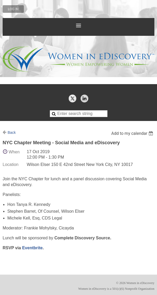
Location (11, 164)
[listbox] (132, 133)
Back (12, 132)
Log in (13, 9)
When (14, 152)
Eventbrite (32, 248)
